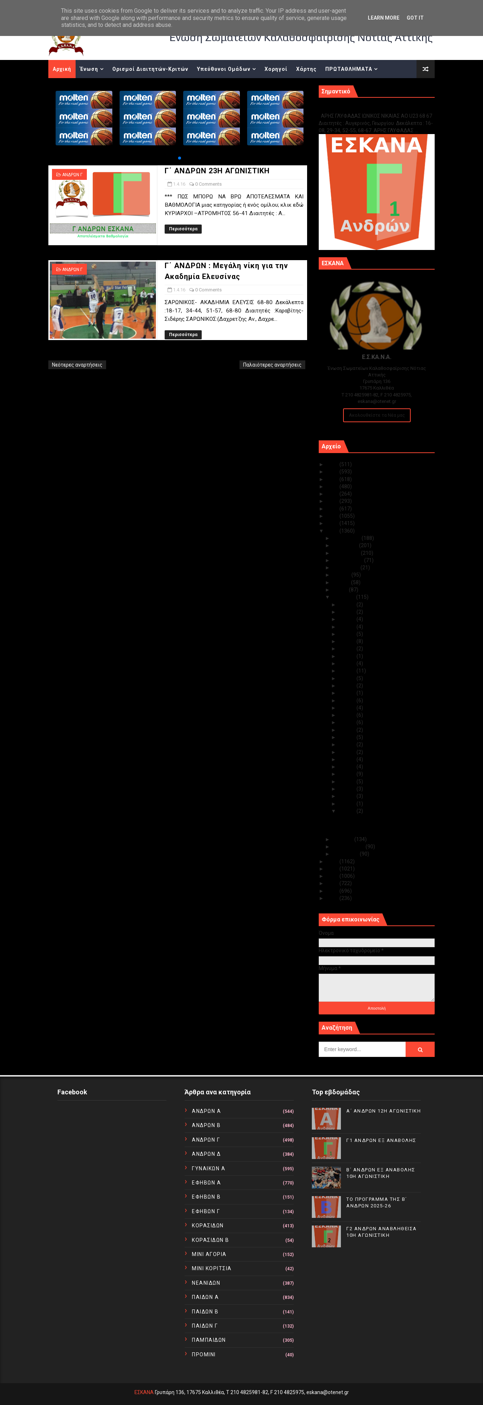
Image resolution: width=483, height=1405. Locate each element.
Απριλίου (344, 597)
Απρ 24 (348, 641)
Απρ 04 (348, 789)
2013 (333, 876)
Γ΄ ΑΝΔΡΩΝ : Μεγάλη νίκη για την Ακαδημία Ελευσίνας (375, 829)
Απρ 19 (348, 678)
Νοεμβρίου (346, 545)
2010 (333, 898)
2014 (333, 869)
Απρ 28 (348, 612)
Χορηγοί (276, 69)
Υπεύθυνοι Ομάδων (223, 69)
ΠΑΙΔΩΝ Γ (205, 1326)
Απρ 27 (348, 619)
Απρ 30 (348, 604)
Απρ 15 (348, 708)
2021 (333, 494)
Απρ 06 (348, 774)
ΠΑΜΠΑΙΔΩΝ (209, 1340)
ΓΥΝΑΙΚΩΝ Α (208, 1168)
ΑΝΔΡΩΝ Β (206, 1125)
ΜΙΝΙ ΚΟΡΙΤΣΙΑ (212, 1268)
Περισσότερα (183, 228)
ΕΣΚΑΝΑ (144, 1392)
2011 (333, 891)
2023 (333, 479)
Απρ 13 (348, 722)
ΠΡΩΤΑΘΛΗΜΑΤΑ (348, 69)
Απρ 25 (348, 634)
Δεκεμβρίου (347, 538)
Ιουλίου (342, 575)
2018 (333, 516)
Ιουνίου (342, 582)
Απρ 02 (348, 804)
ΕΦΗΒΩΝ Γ (206, 1211)
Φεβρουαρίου (349, 846)
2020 (333, 501)
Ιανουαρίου (346, 854)
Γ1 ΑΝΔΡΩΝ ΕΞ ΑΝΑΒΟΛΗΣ (356, 108)
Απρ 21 (348, 663)
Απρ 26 (348, 627)
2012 (333, 883)
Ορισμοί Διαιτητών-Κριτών (150, 69)
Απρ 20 (348, 671)
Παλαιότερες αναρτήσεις (272, 365)
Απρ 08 (348, 759)
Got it (415, 18)
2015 (333, 861)
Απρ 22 (348, 656)
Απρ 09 (348, 752)
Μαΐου (341, 590)
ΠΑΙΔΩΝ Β (205, 1312)
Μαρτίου (343, 839)
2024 (333, 472)
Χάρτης (306, 69)
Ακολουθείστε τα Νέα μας (377, 415)
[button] (179, 158)
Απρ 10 (348, 744)
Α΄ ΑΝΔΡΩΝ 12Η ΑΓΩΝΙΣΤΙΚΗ (383, 1111)
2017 (333, 523)
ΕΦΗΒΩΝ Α (206, 1183)
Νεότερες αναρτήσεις (77, 365)
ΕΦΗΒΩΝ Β (206, 1197)
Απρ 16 (348, 700)
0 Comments (208, 184)
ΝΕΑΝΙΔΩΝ (206, 1283)
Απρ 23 (348, 648)
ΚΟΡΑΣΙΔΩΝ (208, 1225)
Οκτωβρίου (347, 553)
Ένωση (89, 69)
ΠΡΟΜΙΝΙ (204, 1354)
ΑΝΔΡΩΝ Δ (206, 1154)
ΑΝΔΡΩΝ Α (206, 1111)
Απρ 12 (348, 730)
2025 (333, 464)
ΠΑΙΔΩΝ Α (205, 1297)
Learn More (383, 18)
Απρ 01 (348, 811)
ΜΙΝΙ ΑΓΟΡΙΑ (209, 1254)
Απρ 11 (348, 737)
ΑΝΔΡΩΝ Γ (72, 174)
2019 (333, 509)
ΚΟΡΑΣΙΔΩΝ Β (210, 1240)
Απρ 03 (348, 796)
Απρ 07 (348, 767)
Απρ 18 (348, 686)
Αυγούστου (347, 567)
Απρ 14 (348, 715)
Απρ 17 (348, 693)
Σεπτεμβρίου (348, 560)
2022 (333, 486)
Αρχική (62, 69)
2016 (333, 531)
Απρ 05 (348, 781)
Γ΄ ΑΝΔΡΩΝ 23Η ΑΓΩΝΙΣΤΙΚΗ (217, 170)
